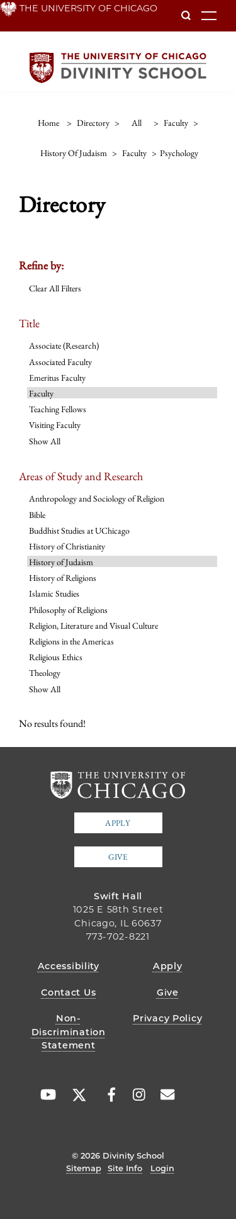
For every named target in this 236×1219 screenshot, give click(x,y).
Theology (44, 672)
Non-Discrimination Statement (68, 1032)
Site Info (125, 1168)
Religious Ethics (55, 657)
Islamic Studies (54, 593)
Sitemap (83, 1168)
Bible (37, 514)
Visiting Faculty (55, 424)
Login (162, 1168)
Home (48, 122)
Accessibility (68, 966)
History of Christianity (67, 546)
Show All (44, 441)
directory (93, 122)
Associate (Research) (64, 345)
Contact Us (68, 992)
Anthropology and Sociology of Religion (96, 498)
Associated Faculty (60, 362)
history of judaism (73, 153)
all (137, 122)
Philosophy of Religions (68, 609)
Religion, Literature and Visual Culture (93, 625)
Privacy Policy (167, 1018)
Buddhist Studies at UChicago (79, 530)
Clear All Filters (55, 288)
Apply (117, 822)
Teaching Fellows (57, 409)
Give (117, 856)
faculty (176, 122)
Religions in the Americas (71, 641)
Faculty (41, 393)
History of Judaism (61, 562)
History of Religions (62, 577)
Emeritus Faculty (57, 377)
